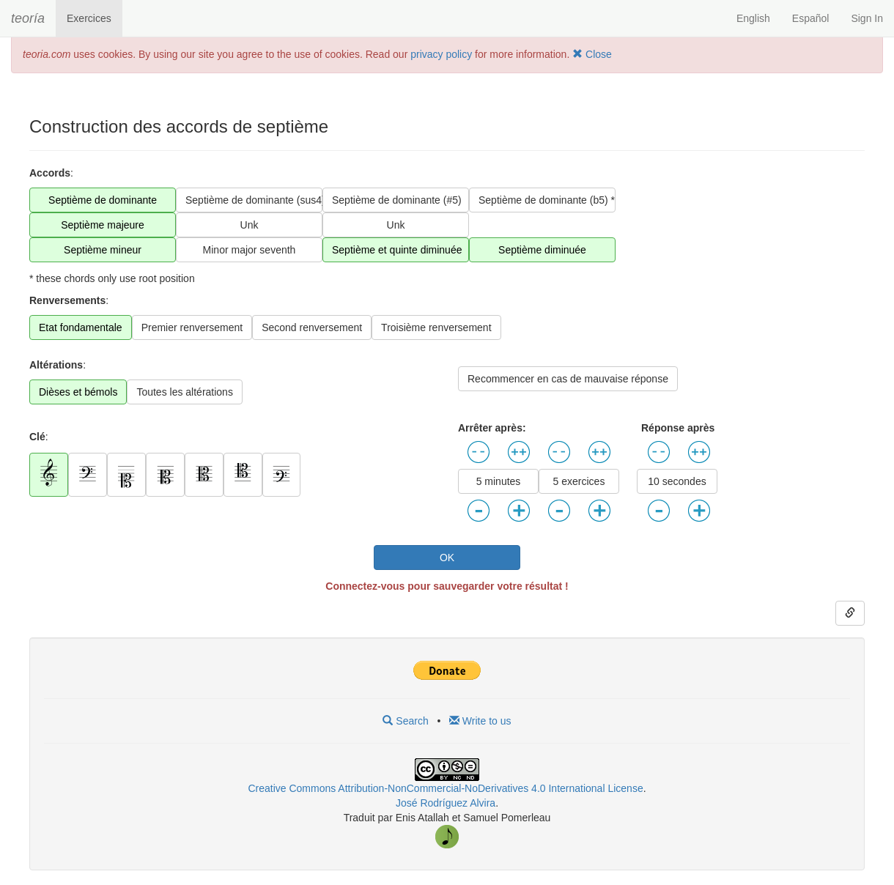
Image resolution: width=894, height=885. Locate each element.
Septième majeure (102, 225)
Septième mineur (102, 250)
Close (592, 54)
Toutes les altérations (184, 392)
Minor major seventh (249, 250)
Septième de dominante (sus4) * (253, 200)
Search (405, 721)
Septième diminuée (542, 250)
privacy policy (441, 54)
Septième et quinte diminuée (397, 250)
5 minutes (498, 481)
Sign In (867, 18)
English (753, 18)
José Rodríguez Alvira (445, 803)
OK (447, 557)
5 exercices (579, 481)
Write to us (480, 721)
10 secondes (677, 481)
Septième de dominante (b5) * (547, 200)
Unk (249, 225)
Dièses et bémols (78, 392)
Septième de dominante (102, 200)
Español (811, 18)
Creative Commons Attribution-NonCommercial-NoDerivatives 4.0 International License (445, 788)
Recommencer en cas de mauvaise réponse (568, 379)
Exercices (89, 18)
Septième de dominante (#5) (397, 200)
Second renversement (312, 327)
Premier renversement (192, 327)
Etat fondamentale (80, 327)
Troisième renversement (436, 327)
